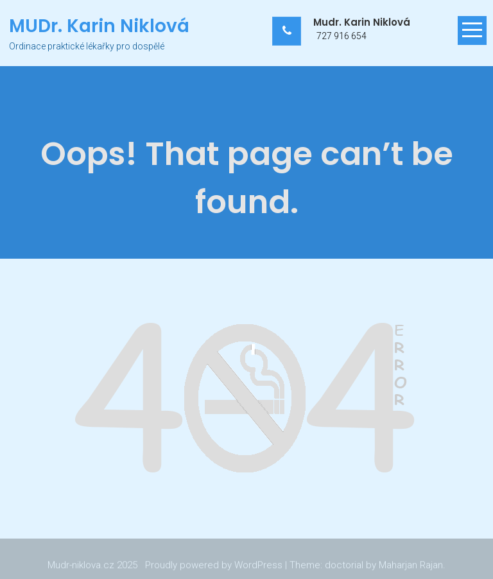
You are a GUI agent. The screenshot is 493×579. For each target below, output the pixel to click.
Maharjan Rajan (411, 565)
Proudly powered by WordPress (213, 565)
